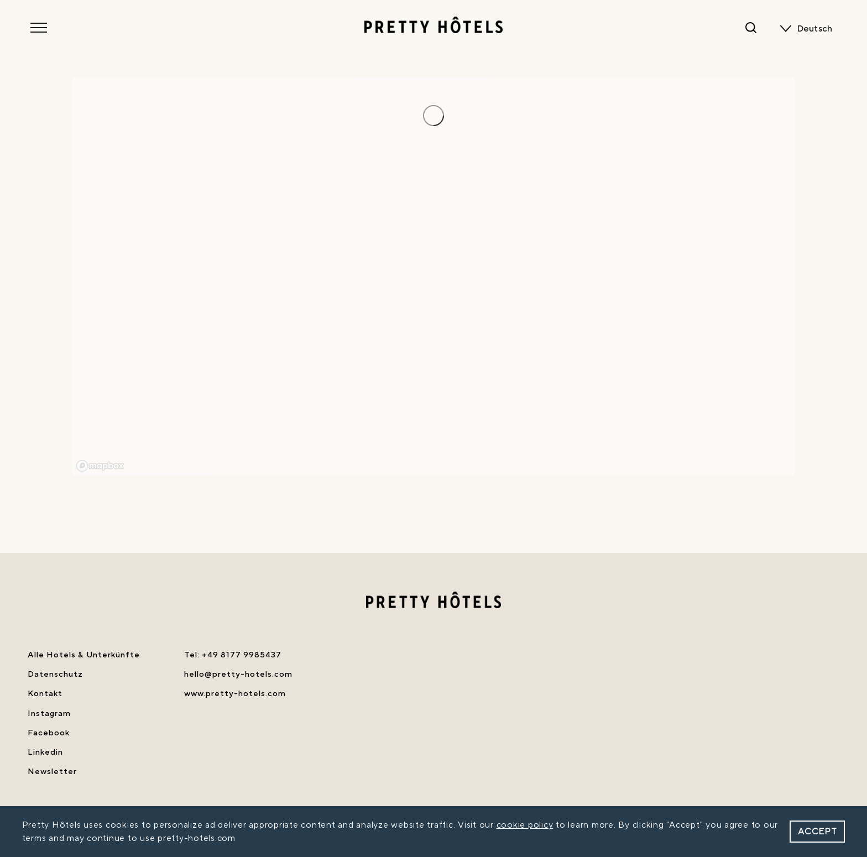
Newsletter (52, 771)
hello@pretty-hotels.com (238, 674)
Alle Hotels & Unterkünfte (84, 655)
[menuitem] (817, 28)
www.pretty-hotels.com (235, 693)
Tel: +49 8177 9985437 (232, 655)
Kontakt (45, 693)
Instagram (49, 713)
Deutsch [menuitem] (815, 28)
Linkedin (45, 752)
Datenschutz (55, 674)
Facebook (49, 733)
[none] (817, 28)
